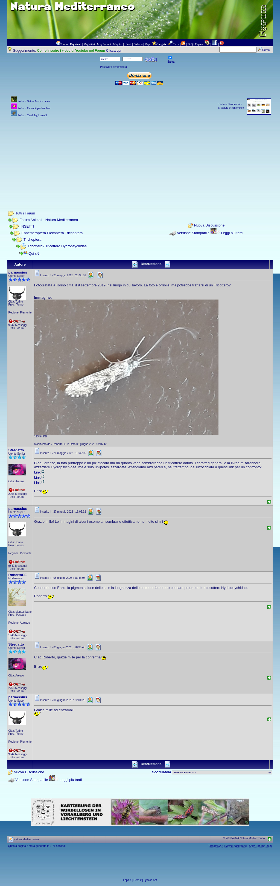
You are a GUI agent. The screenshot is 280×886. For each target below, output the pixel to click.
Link (39, 472)
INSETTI (27, 226)
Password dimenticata (113, 66)
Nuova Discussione (209, 225)
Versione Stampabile (193, 233)
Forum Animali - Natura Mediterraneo (48, 220)
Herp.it (137, 880)
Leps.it (127, 880)
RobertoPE (17, 575)
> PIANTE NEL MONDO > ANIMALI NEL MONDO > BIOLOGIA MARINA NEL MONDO (222, 772)
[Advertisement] (140, 156)
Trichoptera (32, 239)
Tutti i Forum (25, 213)
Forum (64, 44)
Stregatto (16, 450)
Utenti (128, 44)
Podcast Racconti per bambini (34, 108)
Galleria (138, 44)
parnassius (17, 272)
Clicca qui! (114, 50)
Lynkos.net (150, 880)
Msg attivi (89, 44)
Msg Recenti (104, 44)
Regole (199, 44)
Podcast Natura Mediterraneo (34, 101)
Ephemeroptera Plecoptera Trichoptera (52, 233)
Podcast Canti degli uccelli (32, 115)
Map (147, 44)
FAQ (190, 44)
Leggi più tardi (232, 233)
